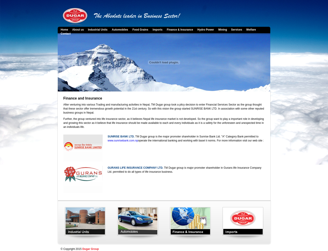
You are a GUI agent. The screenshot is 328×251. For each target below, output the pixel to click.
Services (237, 29)
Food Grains (140, 29)
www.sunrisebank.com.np (123, 140)
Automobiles (120, 29)
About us (78, 29)
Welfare (251, 29)
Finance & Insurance (180, 29)
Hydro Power (205, 29)
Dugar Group (90, 249)
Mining (223, 29)
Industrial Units (97, 29)
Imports (157, 29)
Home (65, 29)
